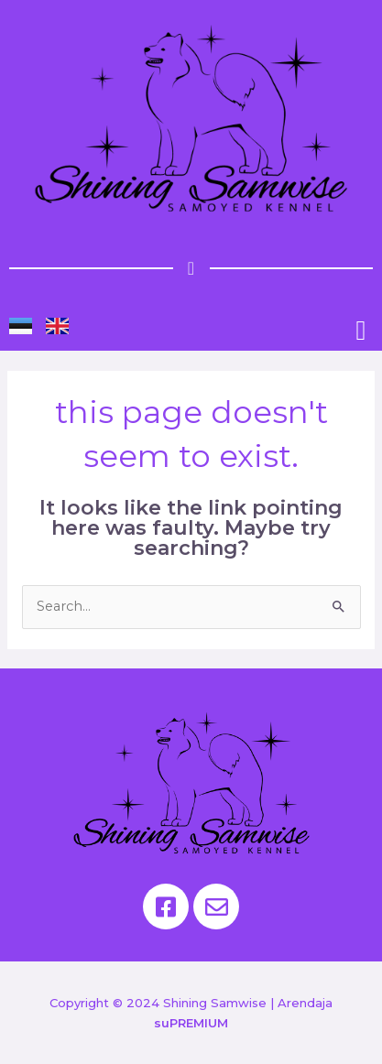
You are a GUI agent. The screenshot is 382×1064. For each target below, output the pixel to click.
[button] (361, 330)
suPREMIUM (191, 1022)
